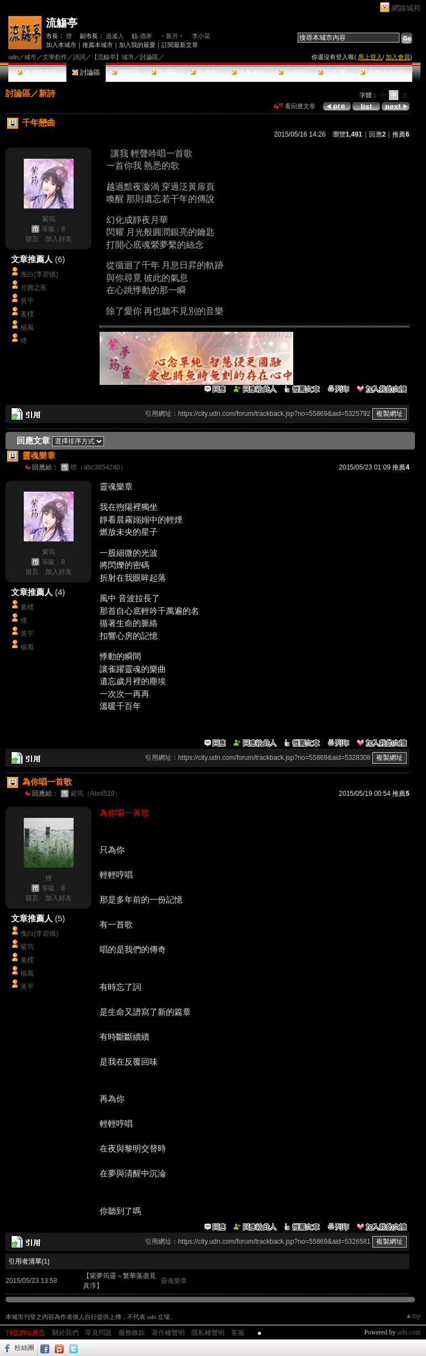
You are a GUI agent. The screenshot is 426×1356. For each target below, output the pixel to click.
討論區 (86, 72)
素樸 (27, 314)
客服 (238, 1333)
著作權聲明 (168, 1333)
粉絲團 (24, 1348)
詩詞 (79, 57)
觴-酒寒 (142, 36)
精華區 (125, 72)
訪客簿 (331, 72)
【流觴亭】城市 (112, 57)
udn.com (408, 1332)
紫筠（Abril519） (95, 793)
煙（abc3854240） (98, 467)
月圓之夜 (33, 287)
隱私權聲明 (208, 1333)
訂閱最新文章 (180, 44)
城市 (30, 57)
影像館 (203, 72)
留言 (32, 239)
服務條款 (131, 1333)
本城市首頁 (37, 72)
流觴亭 (61, 23)
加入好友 (58, 239)
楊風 (27, 327)
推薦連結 (248, 72)
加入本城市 (61, 44)
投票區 (164, 72)
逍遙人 (115, 36)
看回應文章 (294, 106)
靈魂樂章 (173, 1281)
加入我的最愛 (137, 44)
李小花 (201, 36)
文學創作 (55, 57)
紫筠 (48, 219)
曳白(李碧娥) (39, 274)
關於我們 (65, 1333)
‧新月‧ (172, 36)
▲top (413, 1316)
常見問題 (98, 1333)
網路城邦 (406, 8)
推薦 (400, 134)
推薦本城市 (97, 44)
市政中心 (381, 72)
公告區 (291, 72)
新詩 (47, 93)
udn (13, 57)
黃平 (27, 301)
